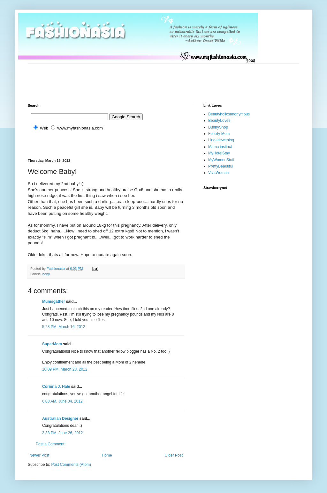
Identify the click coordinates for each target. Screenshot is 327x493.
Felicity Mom (219, 133)
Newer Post (39, 455)
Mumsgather (53, 301)
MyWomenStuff (221, 160)
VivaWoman (218, 172)
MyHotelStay (219, 153)
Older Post (173, 455)
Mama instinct (220, 147)
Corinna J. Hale (56, 386)
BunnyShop (218, 127)
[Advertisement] (144, 78)
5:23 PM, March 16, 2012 (63, 327)
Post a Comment (50, 444)
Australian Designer (60, 418)
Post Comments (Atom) (71, 464)
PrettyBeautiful (220, 166)
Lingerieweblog (221, 140)
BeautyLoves (219, 120)
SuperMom (52, 344)
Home (107, 455)
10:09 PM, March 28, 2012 (64, 369)
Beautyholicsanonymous (229, 114)
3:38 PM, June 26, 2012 (62, 433)
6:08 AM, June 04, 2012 (62, 401)
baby (46, 274)
